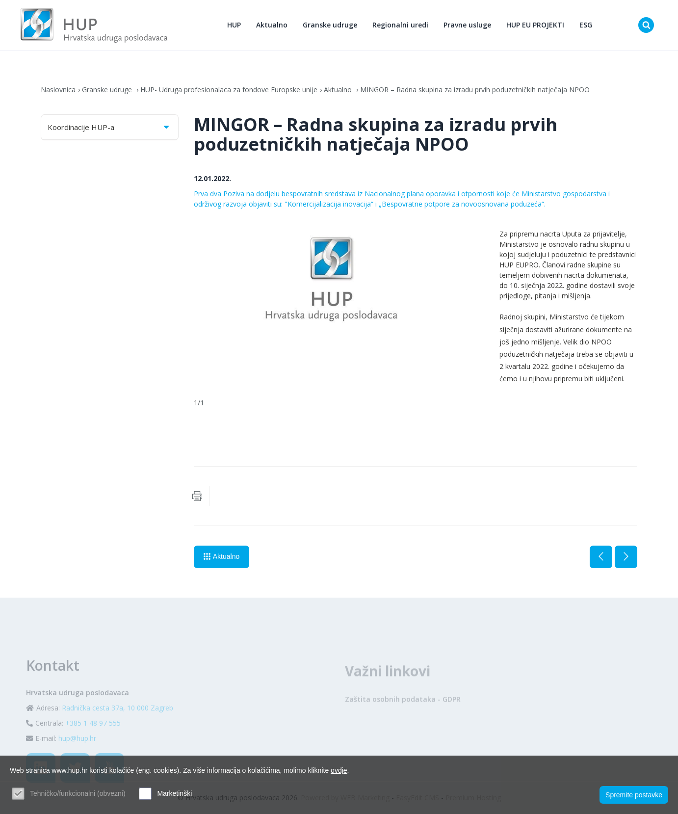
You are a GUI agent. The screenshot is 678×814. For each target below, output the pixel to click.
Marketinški (174, 793)
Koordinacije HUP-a (109, 127)
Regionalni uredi (400, 24)
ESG (585, 24)
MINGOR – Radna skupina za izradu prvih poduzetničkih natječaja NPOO (475, 89)
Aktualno (271, 24)
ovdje (339, 770)
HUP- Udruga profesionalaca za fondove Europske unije (228, 89)
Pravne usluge (467, 24)
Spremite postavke (633, 795)
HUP (234, 24)
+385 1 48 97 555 (93, 740)
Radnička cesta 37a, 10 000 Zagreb (117, 725)
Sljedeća (626, 557)
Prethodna (601, 557)
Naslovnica (58, 89)
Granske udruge (330, 24)
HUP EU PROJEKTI (535, 24)
